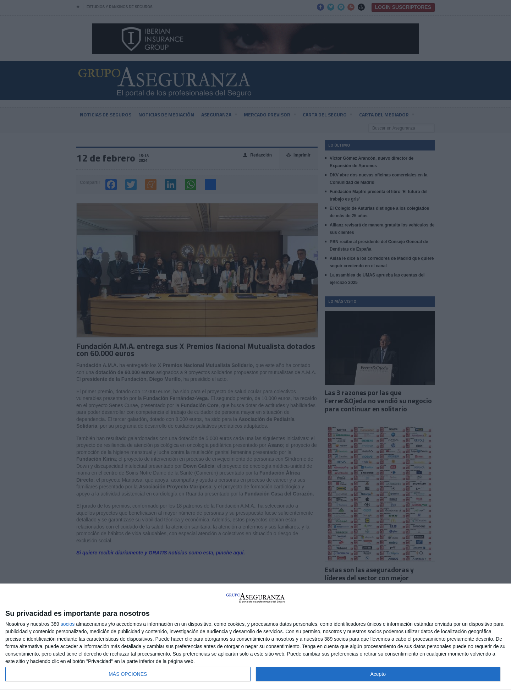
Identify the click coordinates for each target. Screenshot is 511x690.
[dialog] (255, 637)
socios (68, 623)
